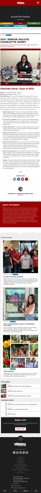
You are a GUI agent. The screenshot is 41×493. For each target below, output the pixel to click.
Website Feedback (20, 467)
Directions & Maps (20, 458)
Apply (15, 491)
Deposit (25, 491)
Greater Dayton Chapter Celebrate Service (18, 409)
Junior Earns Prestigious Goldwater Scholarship (19, 395)
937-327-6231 (16, 483)
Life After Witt (20, 25)
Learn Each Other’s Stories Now (15, 391)
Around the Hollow (6, 28)
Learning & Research (6, 23)
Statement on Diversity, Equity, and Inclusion (20, 470)
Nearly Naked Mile (12, 414)
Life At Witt (7, 25)
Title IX (20, 471)
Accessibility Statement (20, 468)
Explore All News (20, 19)
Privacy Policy (20, 462)
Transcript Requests (20, 472)
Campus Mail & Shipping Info (19, 487)
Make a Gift (20, 429)
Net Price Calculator (20, 461)
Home (2, 28)
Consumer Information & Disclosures (20, 465)
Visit (5, 491)
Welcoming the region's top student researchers (19, 386)
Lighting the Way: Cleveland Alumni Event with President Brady (23, 404)
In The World (34, 23)
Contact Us (20, 457)
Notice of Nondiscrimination (20, 464)
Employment (20, 459)
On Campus (20, 23)
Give (36, 491)
